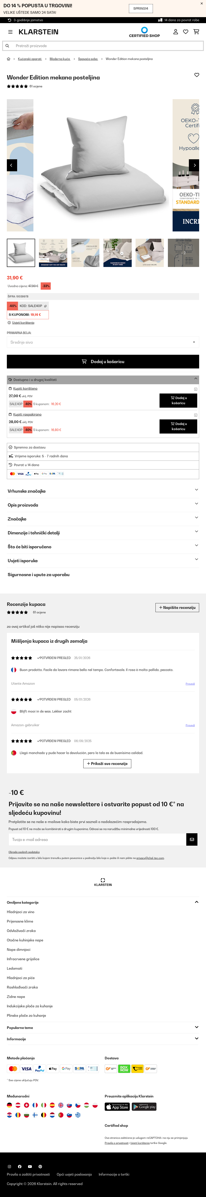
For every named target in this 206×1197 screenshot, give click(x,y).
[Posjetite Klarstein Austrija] (18, 1105)
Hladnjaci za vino (20, 912)
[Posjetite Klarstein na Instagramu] (9, 1166)
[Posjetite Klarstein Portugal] (60, 1115)
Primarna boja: (19, 333)
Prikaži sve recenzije (108, 763)
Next (195, 165)
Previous (11, 165)
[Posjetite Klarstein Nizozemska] (52, 1115)
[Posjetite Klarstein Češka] (78, 1105)
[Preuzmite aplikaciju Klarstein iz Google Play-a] (144, 1107)
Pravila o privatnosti (116, 1143)
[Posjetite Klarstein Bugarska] (26, 1115)
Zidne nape (16, 996)
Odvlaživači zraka (21, 931)
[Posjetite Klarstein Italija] (43, 1105)
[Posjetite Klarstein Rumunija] (18, 1115)
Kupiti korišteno (25, 388)
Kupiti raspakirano (27, 414)
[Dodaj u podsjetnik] (196, 75)
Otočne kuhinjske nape (25, 940)
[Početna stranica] (12, 59)
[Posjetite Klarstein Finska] (35, 1115)
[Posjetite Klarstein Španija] (52, 1105)
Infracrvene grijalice (23, 959)
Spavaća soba (88, 59)
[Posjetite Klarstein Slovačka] (69, 1105)
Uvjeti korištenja (140, 1143)
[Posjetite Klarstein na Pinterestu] (40, 1166)
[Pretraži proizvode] (103, 46)
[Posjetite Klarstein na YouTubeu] (30, 1166)
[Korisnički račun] (175, 32)
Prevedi (189, 684)
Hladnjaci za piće (21, 978)
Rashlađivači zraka (22, 987)
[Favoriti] (185, 32)
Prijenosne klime (20, 921)
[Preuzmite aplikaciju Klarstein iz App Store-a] (117, 1107)
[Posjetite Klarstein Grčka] (78, 1115)
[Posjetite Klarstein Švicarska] (26, 1105)
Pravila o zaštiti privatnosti (28, 1174)
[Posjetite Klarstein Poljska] (95, 1105)
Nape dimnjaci (18, 949)
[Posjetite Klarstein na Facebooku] (19, 1166)
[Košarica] (196, 32)
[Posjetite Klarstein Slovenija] (69, 1115)
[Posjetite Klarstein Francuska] (35, 1105)
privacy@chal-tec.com (150, 858)
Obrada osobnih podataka (24, 852)
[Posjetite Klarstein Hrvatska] (9, 1115)
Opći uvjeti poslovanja (74, 1174)
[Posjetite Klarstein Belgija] (43, 1115)
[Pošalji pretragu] (7, 45)
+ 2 (183, 253)
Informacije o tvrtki (114, 1174)
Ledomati (14, 968)
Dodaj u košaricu (103, 361)
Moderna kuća (60, 59)
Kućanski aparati (30, 59)
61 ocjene (36, 86)
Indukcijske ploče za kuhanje (30, 1006)
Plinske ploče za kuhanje (26, 1015)
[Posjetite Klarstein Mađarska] (86, 1105)
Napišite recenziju (177, 607)
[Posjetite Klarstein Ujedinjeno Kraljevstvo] (60, 1105)
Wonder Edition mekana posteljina (129, 59)
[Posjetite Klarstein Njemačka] (9, 1105)
